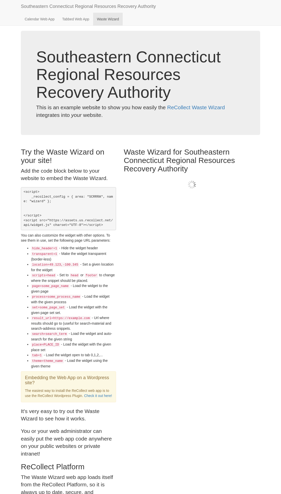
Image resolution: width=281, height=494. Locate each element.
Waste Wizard (108, 19)
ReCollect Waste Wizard (196, 107)
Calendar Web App (39, 19)
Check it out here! (98, 396)
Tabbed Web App (75, 19)
